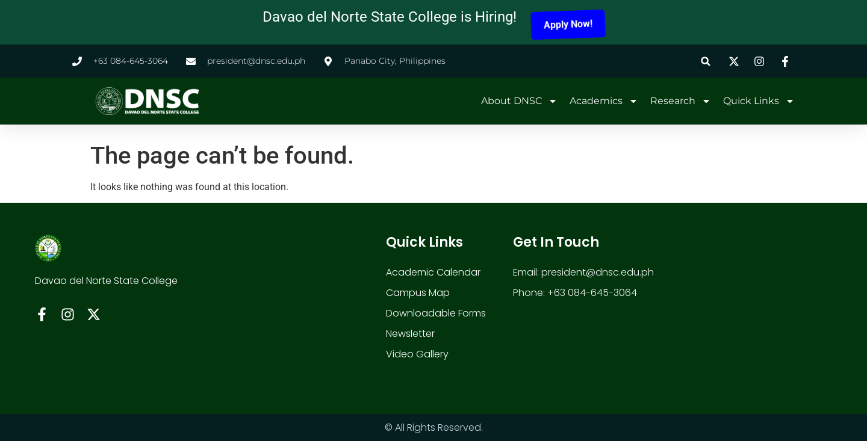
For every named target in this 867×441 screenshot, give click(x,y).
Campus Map (418, 293)
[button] (706, 61)
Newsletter (410, 334)
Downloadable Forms (436, 313)
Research (680, 101)
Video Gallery (417, 354)
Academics (604, 101)
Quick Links (759, 101)
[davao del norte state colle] (736, 308)
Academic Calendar (433, 272)
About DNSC (519, 101)
